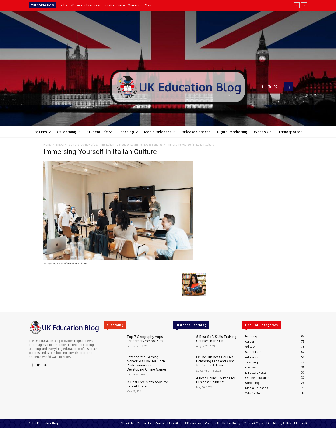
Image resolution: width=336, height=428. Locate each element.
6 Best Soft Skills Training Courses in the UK (214, 338)
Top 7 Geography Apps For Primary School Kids (145, 338)
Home (47, 145)
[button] (288, 86)
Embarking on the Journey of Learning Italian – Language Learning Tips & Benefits (109, 145)
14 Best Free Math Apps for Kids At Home (145, 381)
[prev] (297, 5)
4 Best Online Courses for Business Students (214, 378)
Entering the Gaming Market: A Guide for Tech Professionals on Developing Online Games (147, 362)
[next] (304, 5)
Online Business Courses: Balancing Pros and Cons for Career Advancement (215, 360)
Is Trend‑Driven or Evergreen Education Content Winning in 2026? (106, 5)
